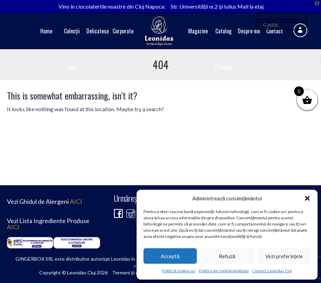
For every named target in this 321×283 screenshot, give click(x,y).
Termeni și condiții (131, 272)
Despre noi (249, 31)
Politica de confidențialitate (223, 270)
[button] (307, 198)
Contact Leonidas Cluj (272, 270)
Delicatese (97, 31)
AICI (76, 201)
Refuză (227, 256)
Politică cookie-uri (178, 270)
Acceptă (170, 256)
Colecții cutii (72, 49)
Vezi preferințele (284, 256)
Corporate (123, 31)
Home (46, 31)
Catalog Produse (223, 49)
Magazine (198, 31)
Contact (274, 31)
